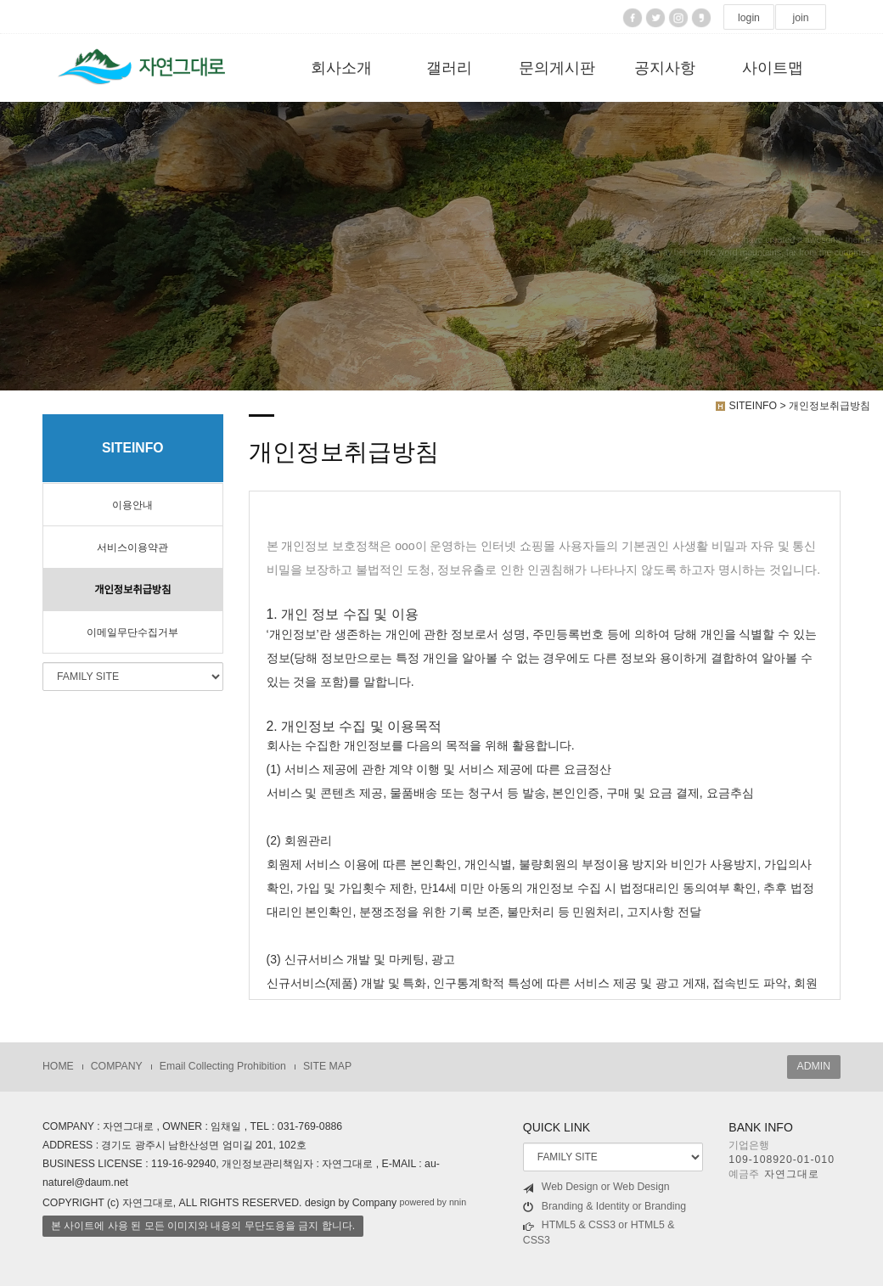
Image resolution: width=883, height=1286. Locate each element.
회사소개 (341, 67)
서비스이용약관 (132, 547)
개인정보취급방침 (132, 590)
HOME (58, 1066)
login (749, 18)
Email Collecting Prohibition (223, 1066)
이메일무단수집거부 (132, 632)
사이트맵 (772, 67)
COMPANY (117, 1066)
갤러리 (449, 67)
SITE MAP (327, 1066)
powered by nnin (433, 1202)
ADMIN (813, 1066)
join (800, 18)
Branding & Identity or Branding (604, 1206)
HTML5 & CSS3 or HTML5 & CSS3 (599, 1232)
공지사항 (664, 67)
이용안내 (132, 505)
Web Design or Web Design (596, 1187)
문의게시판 (557, 67)
